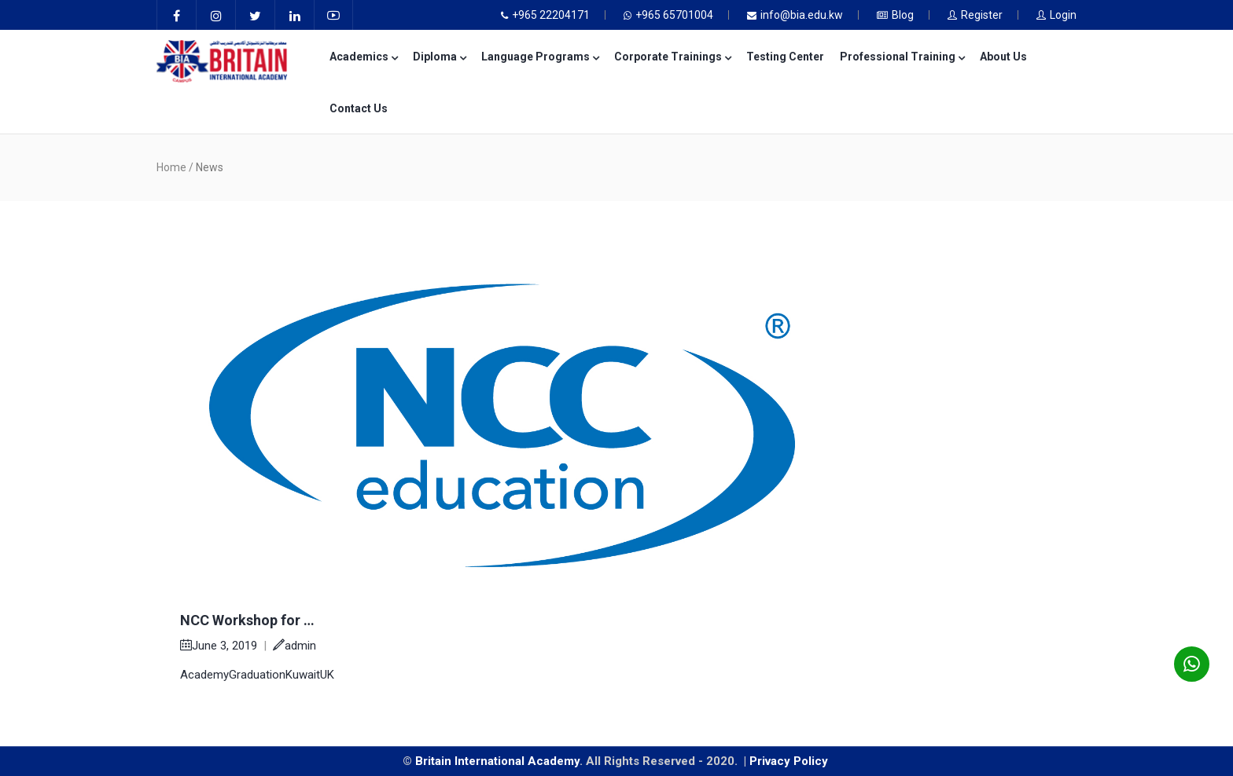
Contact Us (358, 108)
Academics (363, 56)
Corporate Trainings (672, 56)
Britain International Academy (497, 761)
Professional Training (902, 56)
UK (327, 675)
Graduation (257, 675)
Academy (204, 675)
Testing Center (785, 56)
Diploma (439, 56)
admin (294, 646)
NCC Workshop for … (247, 620)
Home (171, 167)
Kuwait (302, 675)
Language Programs (539, 56)
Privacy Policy (790, 761)
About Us (1003, 56)
